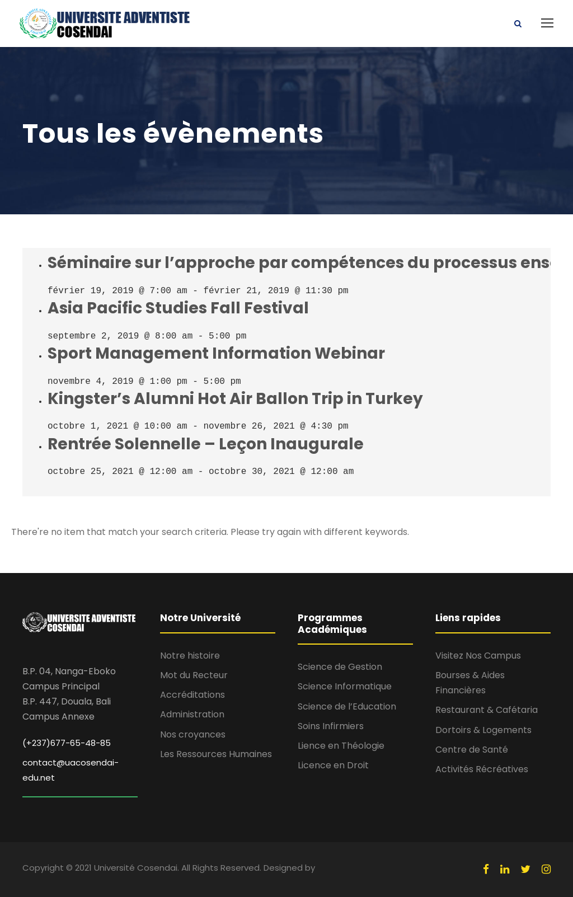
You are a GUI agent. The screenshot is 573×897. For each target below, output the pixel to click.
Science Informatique (345, 686)
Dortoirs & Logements (483, 730)
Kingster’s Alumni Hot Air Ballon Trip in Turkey (235, 399)
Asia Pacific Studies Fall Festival (178, 308)
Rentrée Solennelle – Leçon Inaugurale (206, 444)
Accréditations (192, 694)
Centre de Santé (471, 749)
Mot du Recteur (194, 675)
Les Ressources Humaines (216, 754)
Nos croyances (193, 734)
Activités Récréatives (481, 769)
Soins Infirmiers (331, 726)
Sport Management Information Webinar (216, 353)
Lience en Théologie (341, 745)
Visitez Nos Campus (478, 655)
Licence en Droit (333, 765)
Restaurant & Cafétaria (486, 709)
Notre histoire (190, 655)
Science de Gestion (340, 666)
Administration (192, 714)
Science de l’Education (347, 706)
